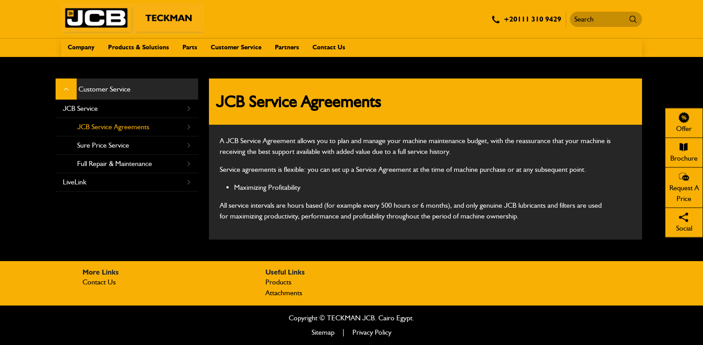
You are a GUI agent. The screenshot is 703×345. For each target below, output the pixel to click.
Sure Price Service (134, 145)
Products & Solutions (138, 47)
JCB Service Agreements (134, 127)
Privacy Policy (371, 332)
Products (278, 282)
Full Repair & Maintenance (134, 163)
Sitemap (323, 332)
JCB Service (127, 108)
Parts (189, 47)
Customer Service (236, 47)
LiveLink (127, 182)
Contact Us (328, 47)
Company (81, 47)
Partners (287, 47)
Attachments (283, 292)
